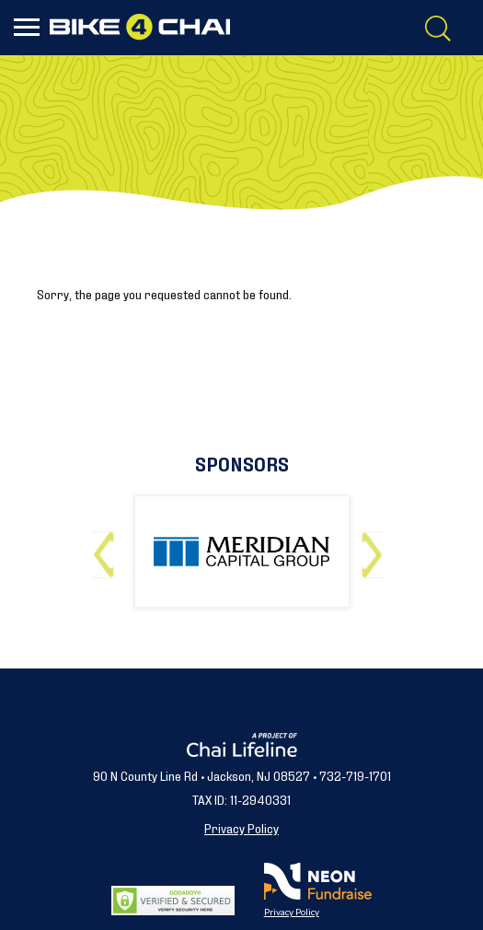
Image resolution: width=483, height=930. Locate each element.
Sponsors (242, 462)
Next (376, 547)
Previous (108, 547)
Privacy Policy (241, 827)
